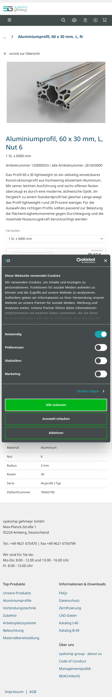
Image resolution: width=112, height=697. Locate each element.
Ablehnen (56, 433)
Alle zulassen (56, 405)
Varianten (13, 230)
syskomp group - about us (80, 653)
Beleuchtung (13, 630)
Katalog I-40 (68, 623)
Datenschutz (69, 600)
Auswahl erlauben (56, 418)
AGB (32, 691)
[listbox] (56, 238)
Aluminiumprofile (17, 600)
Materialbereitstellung (21, 638)
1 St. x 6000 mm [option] (20, 238)
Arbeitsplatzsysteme (19, 623)
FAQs (63, 593)
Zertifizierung (70, 608)
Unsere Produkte (17, 593)
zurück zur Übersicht (21, 53)
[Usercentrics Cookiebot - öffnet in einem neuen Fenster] (76, 260)
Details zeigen (88, 391)
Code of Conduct (72, 661)
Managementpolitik (75, 668)
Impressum (14, 691)
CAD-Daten (68, 615)
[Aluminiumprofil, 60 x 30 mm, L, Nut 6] (54, 36)
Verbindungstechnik (19, 608)
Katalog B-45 (69, 630)
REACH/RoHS (69, 676)
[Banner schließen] (105, 260)
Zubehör (10, 615)
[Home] (5, 36)
